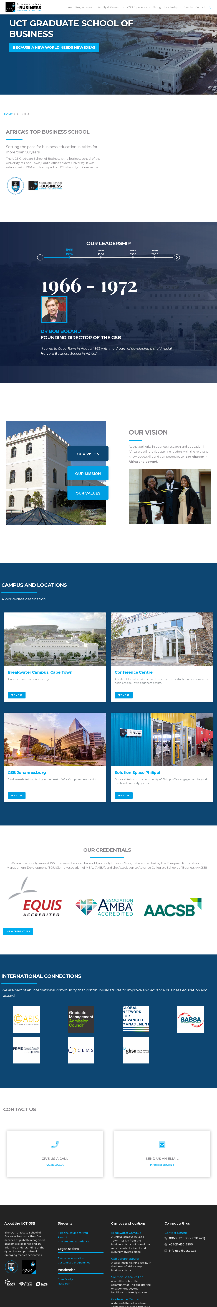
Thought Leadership (166, 7)
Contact (200, 7)
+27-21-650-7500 (181, 1244)
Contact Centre (176, 1233)
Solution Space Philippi (127, 1277)
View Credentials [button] (18, 931)
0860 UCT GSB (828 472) (187, 1238)
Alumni (62, 1237)
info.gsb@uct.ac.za (182, 1250)
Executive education (71, 1258)
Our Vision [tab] (88, 454)
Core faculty (65, 1279)
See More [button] (16, 695)
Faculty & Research (109, 7)
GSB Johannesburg (125, 1258)
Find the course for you (73, 1233)
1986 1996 (133, 252)
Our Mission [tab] (88, 474)
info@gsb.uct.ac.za (162, 1164)
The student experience (73, 1241)
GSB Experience (137, 7)
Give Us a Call (55, 1159)
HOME (8, 114)
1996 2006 (154, 252)
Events (188, 7)
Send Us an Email (162, 1159)
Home (68, 7)
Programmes (84, 7)
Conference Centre (124, 1299)
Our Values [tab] (88, 493)
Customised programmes (74, 1262)
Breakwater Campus (126, 1233)
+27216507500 (55, 1164)
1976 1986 (101, 252)
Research (64, 1283)
